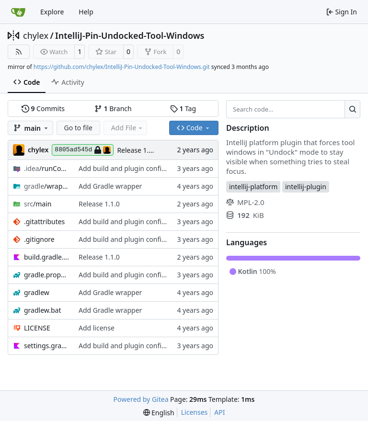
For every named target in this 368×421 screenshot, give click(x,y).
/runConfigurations (46, 168)
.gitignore (39, 239)
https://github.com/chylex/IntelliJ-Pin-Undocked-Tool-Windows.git (122, 67)
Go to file (78, 127)
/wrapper (46, 186)
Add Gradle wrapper (110, 186)
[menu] (158, 412)
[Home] (18, 12)
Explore (52, 11)
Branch (113, 108)
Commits (43, 108)
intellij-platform (253, 186)
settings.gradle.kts (46, 345)
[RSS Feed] (19, 52)
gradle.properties (46, 274)
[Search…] (352, 109)
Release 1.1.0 (137, 150)
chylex (35, 35)
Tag (183, 108)
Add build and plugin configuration (133, 168)
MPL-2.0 (245, 202)
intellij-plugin (305, 186)
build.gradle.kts (46, 257)
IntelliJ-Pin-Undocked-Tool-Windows (129, 35)
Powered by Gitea (141, 399)
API (219, 412)
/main (37, 203)
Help (86, 11)
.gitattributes (44, 221)
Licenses (194, 412)
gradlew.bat (42, 310)
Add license (97, 327)
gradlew (36, 292)
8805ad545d (83, 150)
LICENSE (37, 327)
